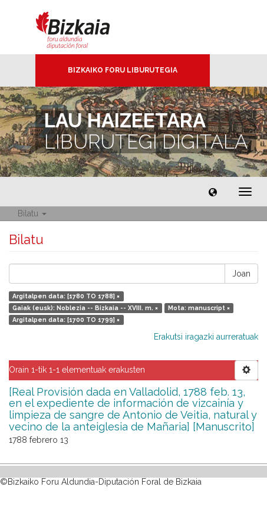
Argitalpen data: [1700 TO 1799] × (66, 319)
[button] (212, 192)
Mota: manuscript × (199, 307)
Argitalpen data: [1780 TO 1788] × (66, 296)
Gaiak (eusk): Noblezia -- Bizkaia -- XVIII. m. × (85, 307)
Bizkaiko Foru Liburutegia (122, 70)
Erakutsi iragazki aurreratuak (206, 336)
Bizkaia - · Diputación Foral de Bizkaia (85, 27)
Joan (241, 273)
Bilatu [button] (32, 213)
